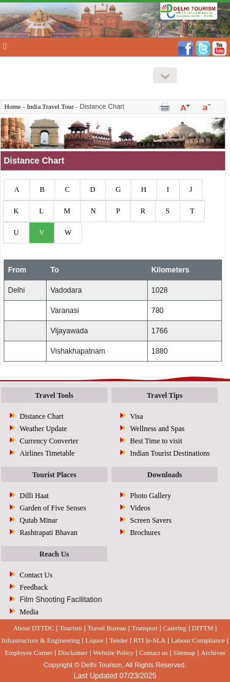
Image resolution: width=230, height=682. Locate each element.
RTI (139, 640)
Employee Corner (29, 652)
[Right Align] (165, 75)
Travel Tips (164, 395)
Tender (118, 640)
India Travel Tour (50, 106)
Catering (174, 628)
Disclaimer (73, 652)
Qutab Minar (39, 520)
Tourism (70, 628)
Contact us (153, 652)
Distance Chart (42, 416)
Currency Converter (49, 441)
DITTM (202, 628)
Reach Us (54, 554)
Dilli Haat (34, 495)
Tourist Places (54, 474)
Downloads (164, 474)
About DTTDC (33, 628)
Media (29, 612)
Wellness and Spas (157, 428)
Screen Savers (151, 520)
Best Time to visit (156, 441)
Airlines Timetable (47, 453)
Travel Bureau (107, 628)
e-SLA (157, 640)
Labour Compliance (198, 640)
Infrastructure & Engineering (41, 640)
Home (12, 106)
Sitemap (185, 652)
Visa (136, 416)
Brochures (145, 532)
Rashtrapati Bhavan (48, 532)
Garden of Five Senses (53, 508)
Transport (145, 628)
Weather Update (43, 428)
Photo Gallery (150, 495)
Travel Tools (54, 395)
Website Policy (113, 652)
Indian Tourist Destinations (170, 453)
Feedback (34, 587)
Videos (140, 508)
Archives (213, 652)
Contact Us (36, 575)
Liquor (94, 640)
